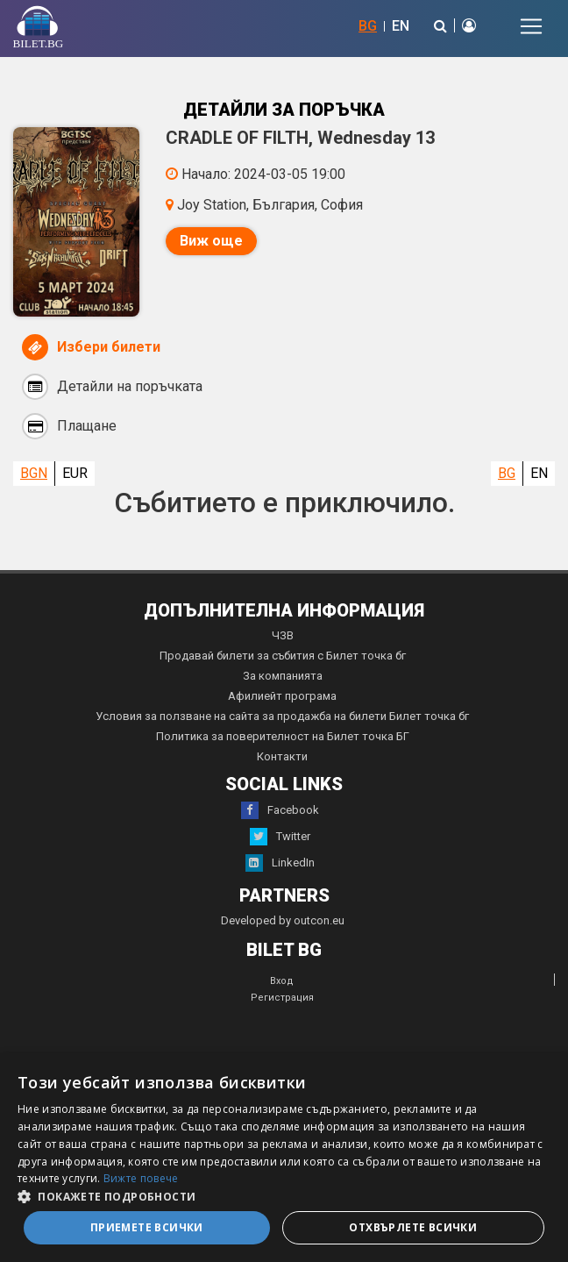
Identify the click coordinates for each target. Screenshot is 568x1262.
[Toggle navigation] (531, 26)
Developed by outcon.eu (282, 920)
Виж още (211, 240)
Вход (282, 981)
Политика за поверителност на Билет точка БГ (282, 736)
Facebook (280, 810)
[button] (284, 1195)
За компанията (283, 675)
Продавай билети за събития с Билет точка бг (283, 655)
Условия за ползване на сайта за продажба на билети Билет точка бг (282, 716)
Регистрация (282, 997)
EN (400, 26)
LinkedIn (280, 863)
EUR (75, 473)
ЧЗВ (283, 635)
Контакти (282, 756)
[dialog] (284, 1157)
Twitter (280, 836)
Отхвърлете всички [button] (413, 1227)
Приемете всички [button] (146, 1227)
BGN (33, 473)
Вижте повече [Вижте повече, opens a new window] (141, 1178)
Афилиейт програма (282, 696)
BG (368, 26)
